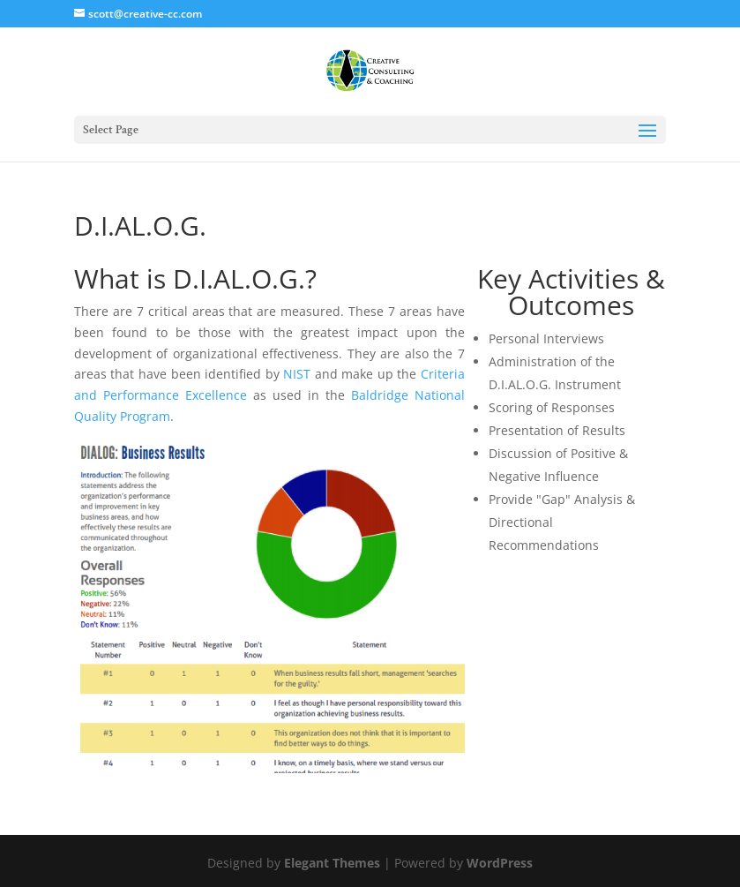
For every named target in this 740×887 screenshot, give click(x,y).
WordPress (500, 862)
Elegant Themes (332, 862)
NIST (296, 373)
